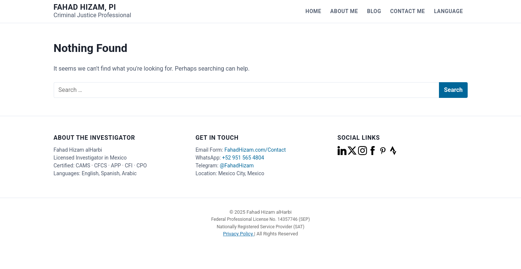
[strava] (393, 153)
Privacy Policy (238, 233)
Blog (374, 11)
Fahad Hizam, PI (85, 7)
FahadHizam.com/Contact (255, 150)
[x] (353, 153)
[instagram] (363, 153)
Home (313, 11)
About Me (344, 11)
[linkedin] (343, 153)
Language (448, 11)
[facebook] (373, 153)
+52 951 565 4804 (243, 158)
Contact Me (407, 11)
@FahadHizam (237, 165)
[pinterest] (384, 153)
